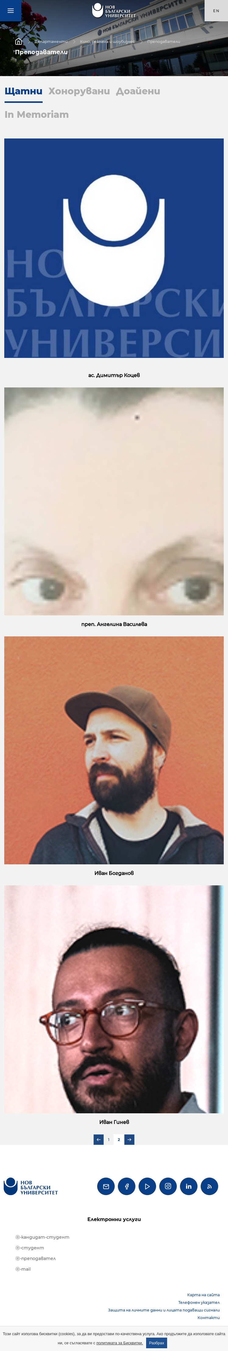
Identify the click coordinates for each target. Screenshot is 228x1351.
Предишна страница (99, 1140)
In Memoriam (37, 114)
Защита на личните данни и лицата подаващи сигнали (164, 1310)
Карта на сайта (203, 1295)
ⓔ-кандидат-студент (42, 1237)
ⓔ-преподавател (36, 1258)
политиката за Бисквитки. (119, 1343)
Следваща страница (130, 1140)
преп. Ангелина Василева (114, 624)
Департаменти (51, 41)
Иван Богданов (114, 873)
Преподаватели (163, 41)
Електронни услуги (114, 1219)
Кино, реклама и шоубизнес (107, 41)
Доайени (138, 91)
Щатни (24, 91)
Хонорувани (79, 91)
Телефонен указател (199, 1302)
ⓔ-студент (30, 1248)
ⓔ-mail (23, 1269)
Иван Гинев (114, 1122)
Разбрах (156, 1343)
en (216, 11)
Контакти (209, 1317)
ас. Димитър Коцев (114, 375)
